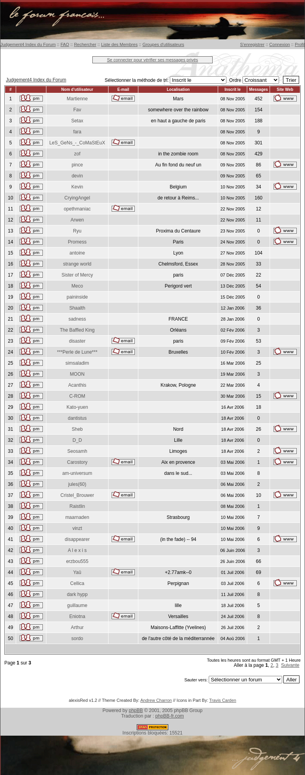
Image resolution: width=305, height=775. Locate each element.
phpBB (136, 710)
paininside (77, 297)
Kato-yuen (77, 407)
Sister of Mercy (77, 275)
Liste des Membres (119, 44)
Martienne (77, 98)
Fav (77, 110)
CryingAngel (77, 198)
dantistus (77, 418)
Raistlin (77, 506)
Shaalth (77, 308)
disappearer (77, 539)
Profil (300, 44)
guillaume (77, 605)
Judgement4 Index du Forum (28, 44)
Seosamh (77, 451)
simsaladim (77, 363)
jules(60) (77, 484)
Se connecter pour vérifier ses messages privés (152, 59)
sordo (77, 638)
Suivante (290, 665)
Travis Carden (222, 700)
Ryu (77, 231)
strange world (77, 264)
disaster (77, 341)
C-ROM (77, 396)
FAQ (65, 44)
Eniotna (77, 616)
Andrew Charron (156, 700)
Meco (77, 286)
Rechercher (85, 44)
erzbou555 (77, 561)
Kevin (77, 187)
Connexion (279, 44)
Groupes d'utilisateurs (163, 44)
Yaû (77, 572)
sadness (77, 319)
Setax (77, 121)
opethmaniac (77, 209)
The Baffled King (77, 330)
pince (77, 165)
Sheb (77, 429)
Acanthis (77, 385)
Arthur (77, 627)
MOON (77, 374)
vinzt (77, 528)
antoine (77, 253)
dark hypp (77, 594)
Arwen (77, 220)
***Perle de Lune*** (77, 352)
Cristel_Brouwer (77, 495)
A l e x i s (77, 550)
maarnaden (77, 517)
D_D (77, 440)
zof (77, 154)
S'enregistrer (252, 44)
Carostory (77, 462)
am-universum (77, 473)
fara (77, 132)
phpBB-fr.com (169, 716)
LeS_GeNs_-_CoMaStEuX (77, 143)
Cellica (77, 583)
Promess (77, 242)
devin (77, 176)
